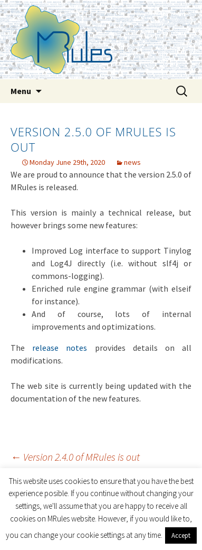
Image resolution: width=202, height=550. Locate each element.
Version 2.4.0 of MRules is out (75, 456)
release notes (59, 347)
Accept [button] (180, 535)
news (132, 162)
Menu (21, 91)
